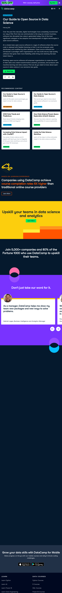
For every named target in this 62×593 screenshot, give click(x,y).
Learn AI (4, 584)
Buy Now (53, 3)
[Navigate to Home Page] (7, 8)
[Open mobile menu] (59, 8)
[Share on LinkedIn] (13, 77)
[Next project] (58, 329)
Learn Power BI (6, 588)
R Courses (36, 584)
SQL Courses (37, 588)
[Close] (59, 3)
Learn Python (6, 580)
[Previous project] (52, 329)
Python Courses (38, 580)
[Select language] (53, 8)
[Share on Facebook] (5, 77)
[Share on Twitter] (9, 77)
